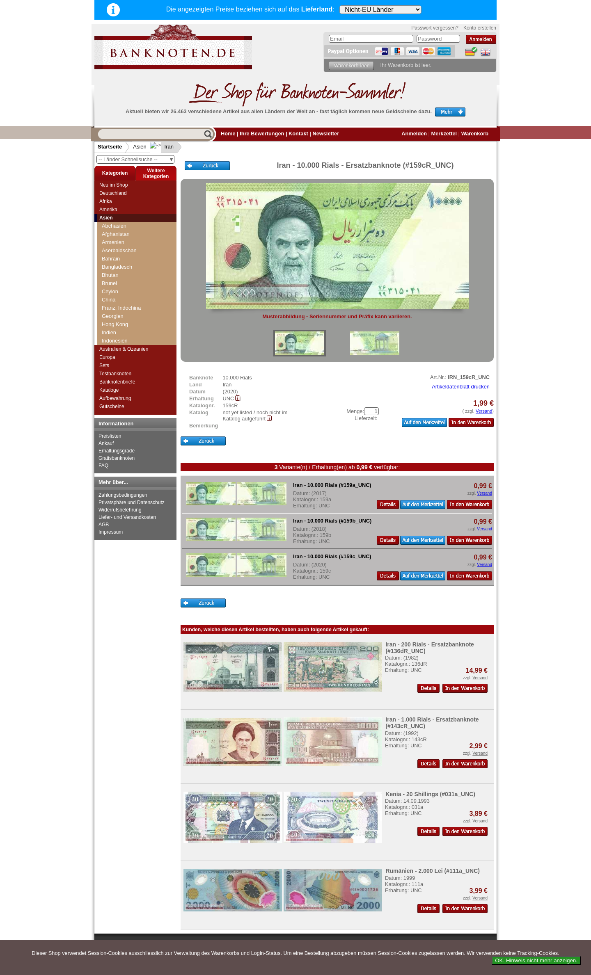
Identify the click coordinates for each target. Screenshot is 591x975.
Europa (107, 357)
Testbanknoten (115, 374)
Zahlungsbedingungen (122, 495)
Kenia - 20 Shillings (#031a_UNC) (430, 794)
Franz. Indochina (121, 308)
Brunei (109, 283)
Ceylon (110, 291)
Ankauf (106, 443)
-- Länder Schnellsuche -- (136, 159)
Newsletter (325, 133)
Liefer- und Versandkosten (127, 517)
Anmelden (414, 133)
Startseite (110, 147)
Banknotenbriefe (117, 382)
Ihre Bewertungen (262, 133)
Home (228, 133)
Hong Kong (115, 324)
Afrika (105, 201)
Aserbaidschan (119, 250)
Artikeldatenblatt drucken (461, 387)
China (108, 300)
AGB (103, 524)
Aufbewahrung (115, 398)
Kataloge (109, 390)
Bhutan (110, 275)
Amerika (108, 209)
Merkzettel (444, 133)
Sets (104, 365)
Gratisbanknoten (116, 458)
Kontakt (298, 133)
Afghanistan (116, 234)
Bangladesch (117, 267)
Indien (109, 332)
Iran (162, 147)
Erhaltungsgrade (116, 451)
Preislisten (109, 436)
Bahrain (111, 259)
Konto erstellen (479, 28)
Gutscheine (111, 406)
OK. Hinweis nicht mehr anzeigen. (536, 960)
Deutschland (113, 193)
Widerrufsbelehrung (120, 510)
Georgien (113, 316)
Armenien (113, 242)
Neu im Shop (113, 185)
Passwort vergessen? (434, 28)
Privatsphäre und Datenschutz (131, 502)
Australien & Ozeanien (123, 349)
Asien (140, 147)
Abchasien (114, 226)
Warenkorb (474, 133)
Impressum (110, 532)
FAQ (103, 465)
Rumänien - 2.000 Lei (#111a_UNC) (432, 871)
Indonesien (115, 341)
